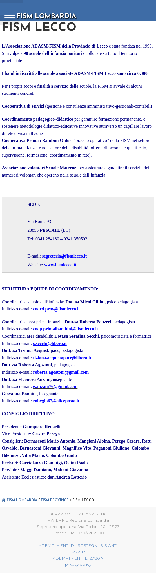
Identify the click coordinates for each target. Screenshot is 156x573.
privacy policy (78, 564)
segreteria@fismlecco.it (64, 256)
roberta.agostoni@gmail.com (61, 372)
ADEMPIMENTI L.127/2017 (78, 558)
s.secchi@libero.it (49, 343)
